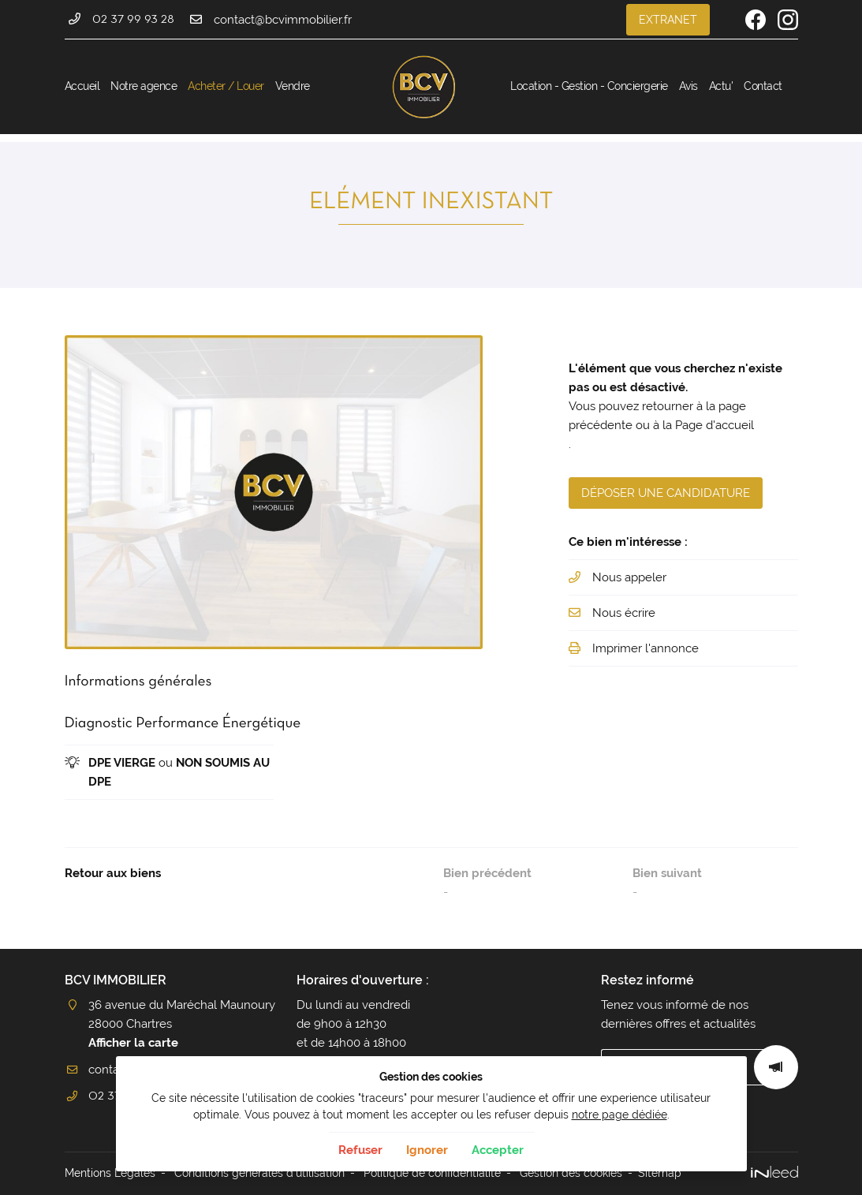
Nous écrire (623, 613)
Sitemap (659, 1173)
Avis (688, 86)
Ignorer (427, 1150)
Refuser (360, 1150)
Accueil (82, 86)
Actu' (721, 86)
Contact (763, 86)
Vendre (292, 86)
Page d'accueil (714, 425)
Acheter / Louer (226, 86)
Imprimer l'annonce (645, 648)
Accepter (498, 1150)
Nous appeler (629, 577)
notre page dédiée (619, 1114)
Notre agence (143, 86)
